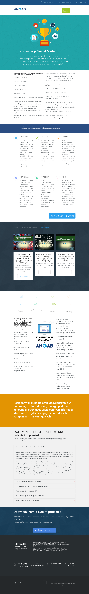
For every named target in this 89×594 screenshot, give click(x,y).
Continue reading (23, 276)
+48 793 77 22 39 (48, 2)
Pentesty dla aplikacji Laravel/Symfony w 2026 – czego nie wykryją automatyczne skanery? (23, 258)
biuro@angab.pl (66, 2)
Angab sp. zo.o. (62, 583)
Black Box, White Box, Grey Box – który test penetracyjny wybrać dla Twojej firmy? (44, 257)
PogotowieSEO (70, 585)
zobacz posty (45, 227)
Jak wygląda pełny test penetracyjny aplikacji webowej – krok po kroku (65, 257)
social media (82, 2)
